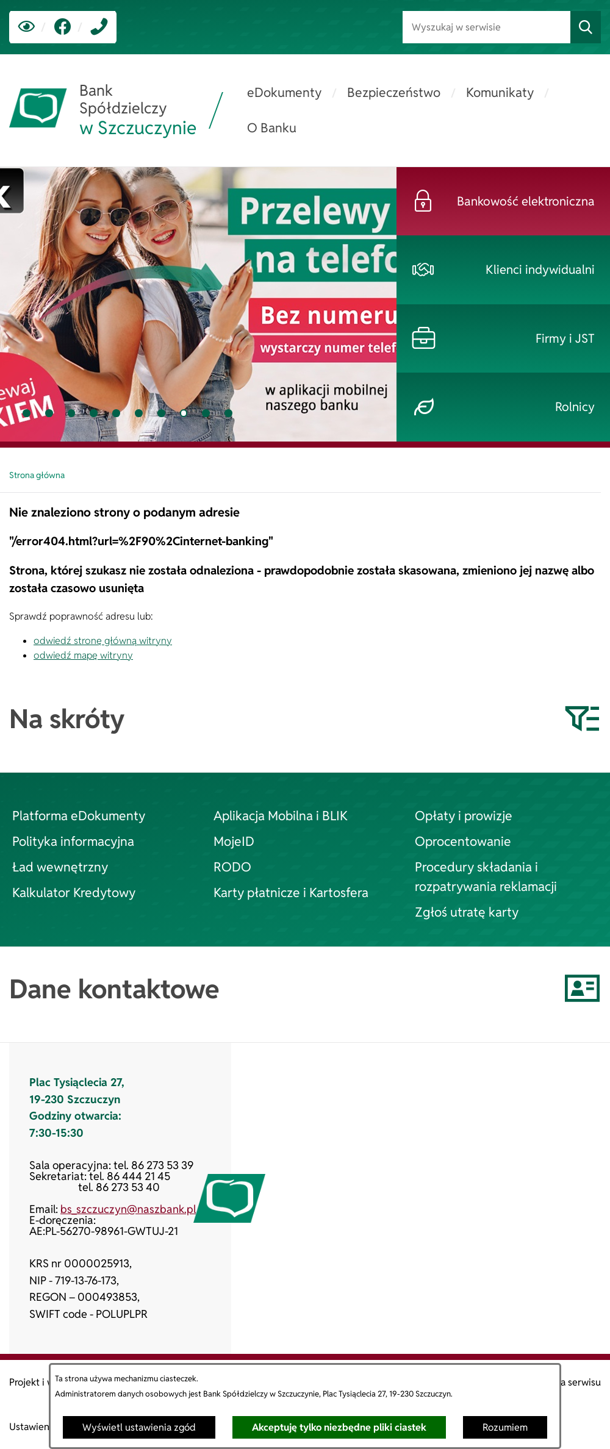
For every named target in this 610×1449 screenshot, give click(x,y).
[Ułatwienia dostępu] (26, 27)
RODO (232, 866)
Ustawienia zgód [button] (45, 1426)
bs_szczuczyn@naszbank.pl (128, 1209)
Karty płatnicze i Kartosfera (291, 892)
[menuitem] (284, 92)
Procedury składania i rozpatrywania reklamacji (486, 876)
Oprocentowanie (463, 841)
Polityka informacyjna (73, 841)
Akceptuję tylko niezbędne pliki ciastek (339, 1427)
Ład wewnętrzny (60, 866)
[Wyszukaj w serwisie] (486, 27)
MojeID (234, 841)
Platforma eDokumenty (78, 815)
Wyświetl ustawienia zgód (139, 1427)
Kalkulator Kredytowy (73, 892)
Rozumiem (505, 1427)
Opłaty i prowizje (463, 815)
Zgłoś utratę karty (466, 911)
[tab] (26, 413)
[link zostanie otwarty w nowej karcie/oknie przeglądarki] (62, 27)
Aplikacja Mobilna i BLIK (281, 815)
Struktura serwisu (563, 1382)
